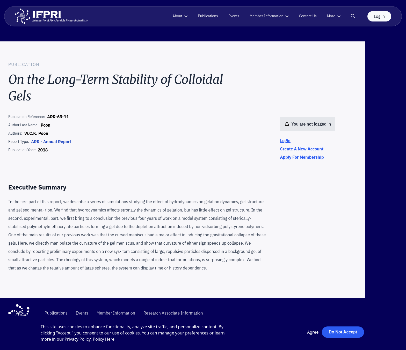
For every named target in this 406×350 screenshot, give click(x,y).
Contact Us (307, 16)
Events (233, 16)
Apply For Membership (302, 157)
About (177, 16)
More (331, 16)
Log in (379, 16)
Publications (208, 16)
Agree (312, 332)
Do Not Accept (343, 332)
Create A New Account (302, 148)
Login (285, 140)
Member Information (266, 16)
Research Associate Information (173, 313)
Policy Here (103, 339)
